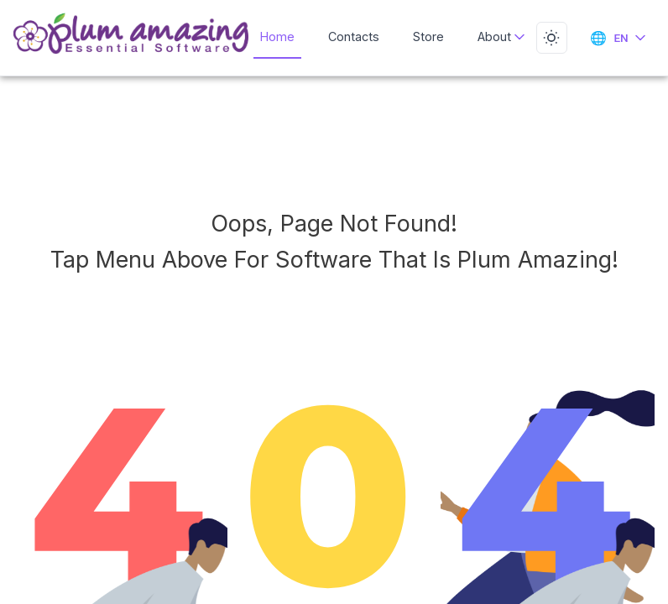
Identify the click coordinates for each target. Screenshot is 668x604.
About (496, 36)
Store (425, 36)
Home (279, 36)
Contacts (354, 36)
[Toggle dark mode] (550, 38)
